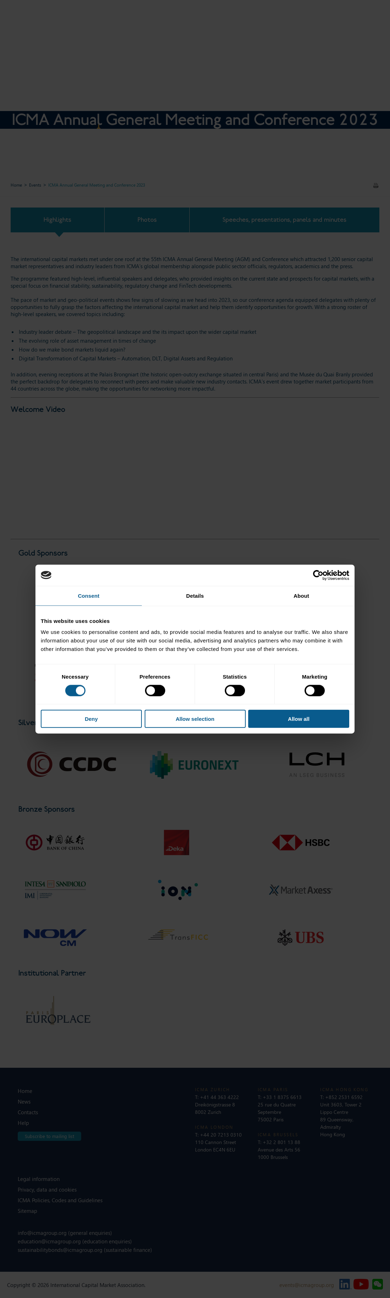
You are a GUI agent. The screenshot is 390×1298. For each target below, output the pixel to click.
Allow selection (195, 719)
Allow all (299, 719)
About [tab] (301, 595)
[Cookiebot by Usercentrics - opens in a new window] (318, 575)
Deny (91, 719)
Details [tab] (195, 595)
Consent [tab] (89, 595)
